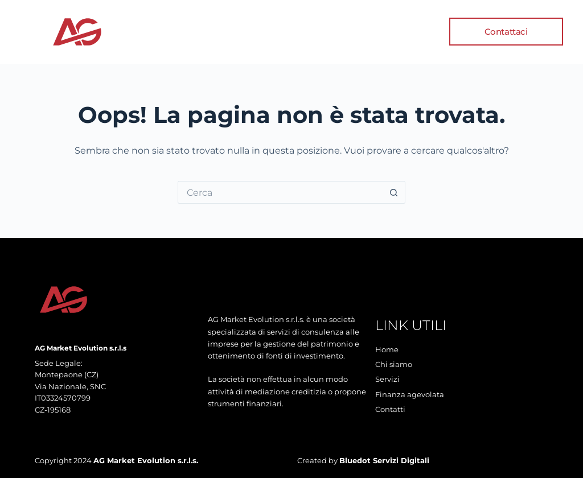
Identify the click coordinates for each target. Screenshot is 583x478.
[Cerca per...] (280, 192)
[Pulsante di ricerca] (394, 192)
